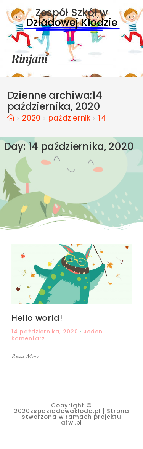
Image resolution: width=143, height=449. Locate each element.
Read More (25, 356)
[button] (75, 58)
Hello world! (36, 317)
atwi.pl (71, 422)
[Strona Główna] (11, 118)
